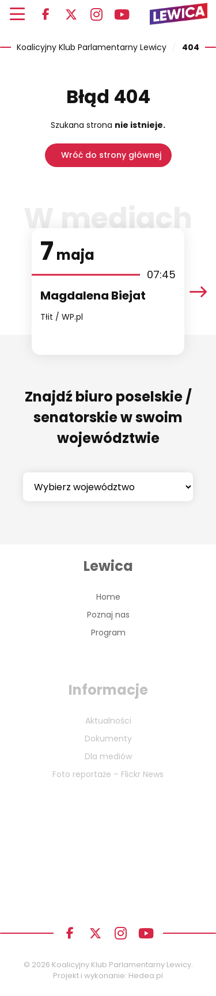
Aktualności (108, 720)
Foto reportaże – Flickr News (108, 774)
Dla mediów (108, 756)
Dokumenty (108, 738)
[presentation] (198, 291)
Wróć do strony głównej (111, 155)
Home (108, 597)
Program (108, 632)
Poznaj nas (108, 614)
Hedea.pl (145, 975)
